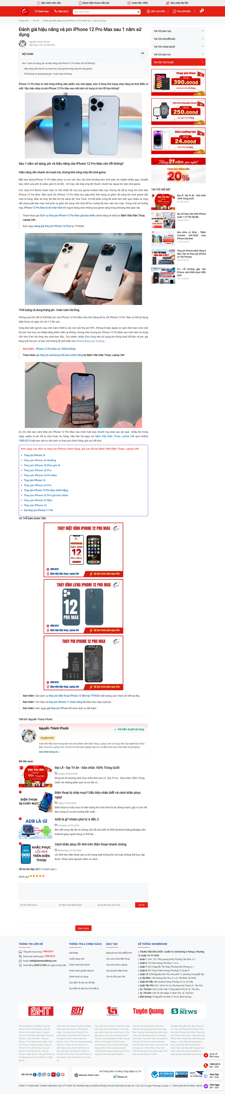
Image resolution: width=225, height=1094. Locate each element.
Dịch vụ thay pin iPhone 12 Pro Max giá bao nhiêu (67, 215)
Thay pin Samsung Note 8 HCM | (109, 1038)
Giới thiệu (73, 953)
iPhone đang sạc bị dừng (90, 341)
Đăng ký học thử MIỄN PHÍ (119, 953)
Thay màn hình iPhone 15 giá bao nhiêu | (74, 1026)
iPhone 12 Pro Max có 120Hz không (55, 348)
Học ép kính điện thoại (117, 970)
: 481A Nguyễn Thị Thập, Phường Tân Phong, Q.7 (167, 967)
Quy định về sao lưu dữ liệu (82, 982)
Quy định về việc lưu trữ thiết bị (84, 988)
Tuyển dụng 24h (77, 959)
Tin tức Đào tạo (178, 31)
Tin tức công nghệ (178, 46)
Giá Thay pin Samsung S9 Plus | (116, 1051)
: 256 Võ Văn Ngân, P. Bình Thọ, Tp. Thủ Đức (167, 993)
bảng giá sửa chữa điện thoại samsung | (188, 1054)
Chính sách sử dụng (78, 976)
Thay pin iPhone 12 (35, 505)
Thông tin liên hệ (31, 944)
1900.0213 (25, 440)
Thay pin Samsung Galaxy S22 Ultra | (148, 1026)
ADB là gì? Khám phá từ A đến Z (77, 819)
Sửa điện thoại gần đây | (181, 1026)
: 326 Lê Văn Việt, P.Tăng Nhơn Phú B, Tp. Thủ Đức (170, 989)
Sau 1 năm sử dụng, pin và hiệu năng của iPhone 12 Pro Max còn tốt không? (58, 63)
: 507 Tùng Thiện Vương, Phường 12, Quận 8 (164, 970)
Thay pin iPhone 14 (34, 480)
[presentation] (42, 915)
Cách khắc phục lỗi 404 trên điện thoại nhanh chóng (90, 844)
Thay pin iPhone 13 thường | (31, 1026)
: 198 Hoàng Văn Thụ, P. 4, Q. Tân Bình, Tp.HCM (168, 978)
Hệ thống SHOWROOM (152, 944)
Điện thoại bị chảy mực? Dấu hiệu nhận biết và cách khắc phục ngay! (98, 795)
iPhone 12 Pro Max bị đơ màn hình (43, 207)
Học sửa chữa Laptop (116, 964)
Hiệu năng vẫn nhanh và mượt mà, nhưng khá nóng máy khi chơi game (58, 68)
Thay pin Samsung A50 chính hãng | (152, 1032)
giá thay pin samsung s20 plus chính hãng (59, 355)
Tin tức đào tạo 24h (115, 976)
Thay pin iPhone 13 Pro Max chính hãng (46, 490)
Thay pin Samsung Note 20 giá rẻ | (109, 1054)
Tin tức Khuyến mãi (178, 38)
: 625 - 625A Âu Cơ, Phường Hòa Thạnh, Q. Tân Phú (171, 985)
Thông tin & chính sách (85, 944)
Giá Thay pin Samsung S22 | (117, 1035)
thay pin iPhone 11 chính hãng (65, 702)
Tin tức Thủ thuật (178, 62)
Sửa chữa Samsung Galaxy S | (189, 1051)
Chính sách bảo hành (79, 964)
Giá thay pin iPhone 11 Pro (38, 510)
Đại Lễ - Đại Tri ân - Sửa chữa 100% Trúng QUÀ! (87, 768)
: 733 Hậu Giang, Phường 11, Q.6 (159, 963)
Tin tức (35, 20)
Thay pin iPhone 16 (34, 455)
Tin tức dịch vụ (178, 54)
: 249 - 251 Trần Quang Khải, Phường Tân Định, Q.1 (168, 959)
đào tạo (112, 944)
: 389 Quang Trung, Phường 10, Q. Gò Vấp (166, 981)
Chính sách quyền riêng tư (81, 970)
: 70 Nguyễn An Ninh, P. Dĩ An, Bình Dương (165, 996)
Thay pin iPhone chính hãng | (186, 1029)
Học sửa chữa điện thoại (118, 959)
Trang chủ (23, 20)
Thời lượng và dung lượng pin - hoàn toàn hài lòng (48, 74)
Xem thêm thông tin (48, 752)
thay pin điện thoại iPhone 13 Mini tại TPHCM (74, 695)
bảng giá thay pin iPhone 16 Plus (52, 226)
